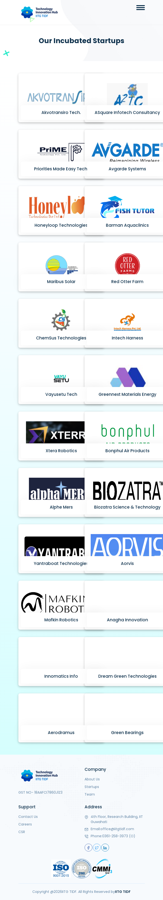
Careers (25, 824)
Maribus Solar (61, 281)
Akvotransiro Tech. (61, 112)
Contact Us (28, 816)
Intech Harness (127, 338)
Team (90, 794)
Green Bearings (127, 732)
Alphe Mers (61, 507)
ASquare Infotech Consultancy (127, 112)
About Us (92, 779)
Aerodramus (61, 732)
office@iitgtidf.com (117, 828)
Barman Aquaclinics (127, 225)
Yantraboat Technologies (61, 563)
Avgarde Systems (127, 168)
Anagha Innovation (127, 619)
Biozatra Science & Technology (127, 507)
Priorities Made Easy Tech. (61, 168)
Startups (92, 786)
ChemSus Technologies (61, 338)
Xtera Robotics (61, 450)
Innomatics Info (61, 676)
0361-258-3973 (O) (118, 836)
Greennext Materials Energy (127, 394)
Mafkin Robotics (61, 619)
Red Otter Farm (127, 281)
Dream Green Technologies (127, 676)
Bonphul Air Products (127, 450)
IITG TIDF (123, 891)
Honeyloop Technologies (61, 225)
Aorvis (127, 563)
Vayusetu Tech (61, 394)
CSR (21, 831)
